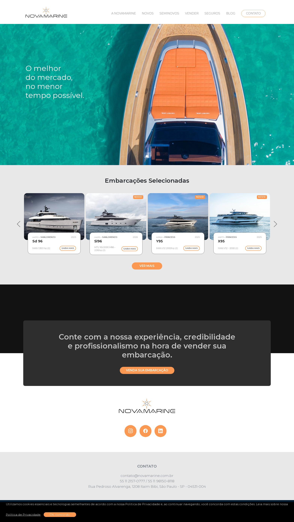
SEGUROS (212, 13)
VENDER (192, 13)
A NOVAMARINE (123, 13)
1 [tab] (147, 156)
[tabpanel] (147, 82)
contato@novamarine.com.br (147, 475)
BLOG (230, 13)
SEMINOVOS (169, 13)
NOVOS (148, 13)
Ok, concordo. (60, 514)
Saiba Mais (68, 248)
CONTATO (253, 13)
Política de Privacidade (23, 514)
